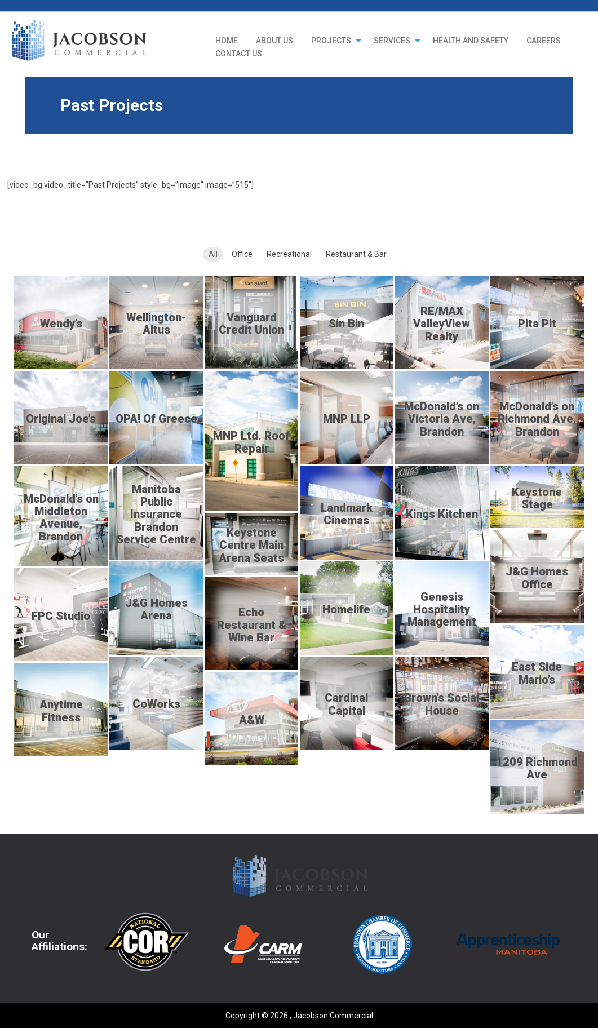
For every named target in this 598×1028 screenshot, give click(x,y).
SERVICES (392, 40)
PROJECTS (331, 40)
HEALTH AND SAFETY (470, 40)
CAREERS (543, 40)
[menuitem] (226, 40)
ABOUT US (274, 40)
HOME (226, 40)
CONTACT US (238, 53)
